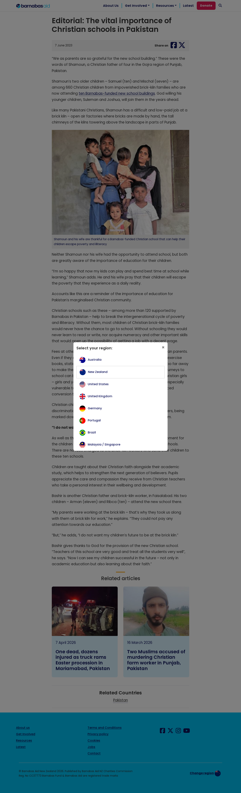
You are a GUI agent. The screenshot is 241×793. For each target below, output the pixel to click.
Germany (95, 408)
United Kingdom (100, 396)
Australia (94, 359)
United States (98, 384)
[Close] (163, 347)
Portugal (94, 420)
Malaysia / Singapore (104, 444)
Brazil (92, 432)
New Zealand (98, 372)
